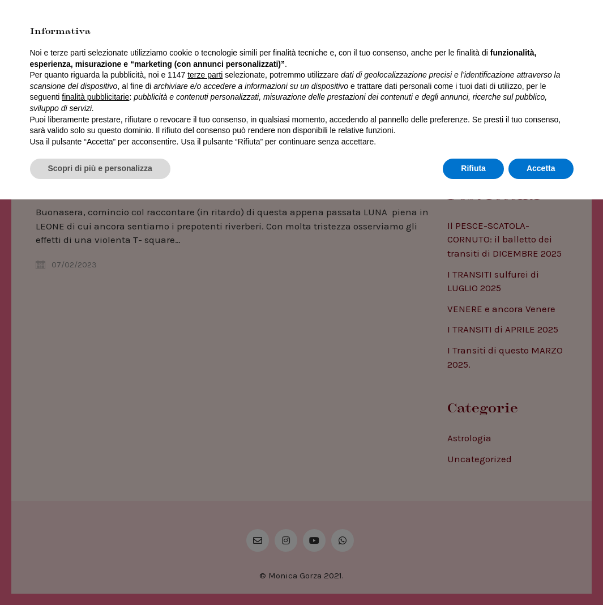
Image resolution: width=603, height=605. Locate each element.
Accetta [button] (541, 573)
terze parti (205, 480)
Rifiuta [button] (473, 573)
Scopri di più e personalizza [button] (100, 573)
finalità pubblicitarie (95, 502)
